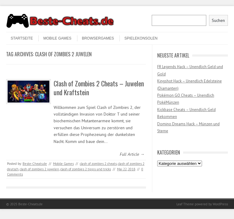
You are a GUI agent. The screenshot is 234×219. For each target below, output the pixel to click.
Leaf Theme (185, 204)
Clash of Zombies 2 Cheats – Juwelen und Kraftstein (99, 87)
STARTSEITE (22, 38)
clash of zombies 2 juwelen (39, 169)
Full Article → (132, 154)
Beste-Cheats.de (35, 164)
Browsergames (98, 38)
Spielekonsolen (141, 38)
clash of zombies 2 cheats (98, 164)
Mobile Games (57, 38)
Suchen (218, 20)
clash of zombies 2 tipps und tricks (85, 169)
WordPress (220, 204)
